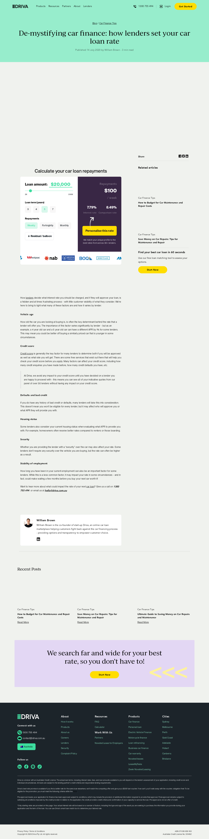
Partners (99, 737)
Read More (23, 622)
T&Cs (75, 791)
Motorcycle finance (137, 737)
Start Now (152, 269)
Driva (20, 6)
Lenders (87, 6)
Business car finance (138, 748)
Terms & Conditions (37, 831)
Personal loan (135, 727)
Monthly (64, 225)
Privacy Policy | (23, 831)
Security (65, 748)
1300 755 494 (145, 6)
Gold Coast (167, 737)
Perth (164, 732)
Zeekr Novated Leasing (139, 769)
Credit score (26, 353)
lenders (29, 297)
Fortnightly (47, 225)
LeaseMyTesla (135, 764)
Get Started (185, 6)
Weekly (31, 225)
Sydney (165, 721)
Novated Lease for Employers (109, 743)
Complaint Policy (69, 753)
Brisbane (166, 758)
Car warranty (134, 753)
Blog (94, 23)
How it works (67, 721)
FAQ (97, 721)
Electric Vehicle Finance (140, 732)
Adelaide (166, 743)
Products (65, 727)
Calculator (100, 727)
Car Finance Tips (108, 23)
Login (168, 6)
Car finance (134, 721)
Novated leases (135, 758)
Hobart (165, 748)
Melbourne (167, 727)
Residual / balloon (40, 236)
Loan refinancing (136, 743)
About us (65, 732)
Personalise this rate (99, 230)
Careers (65, 737)
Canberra (166, 753)
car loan (90, 486)
